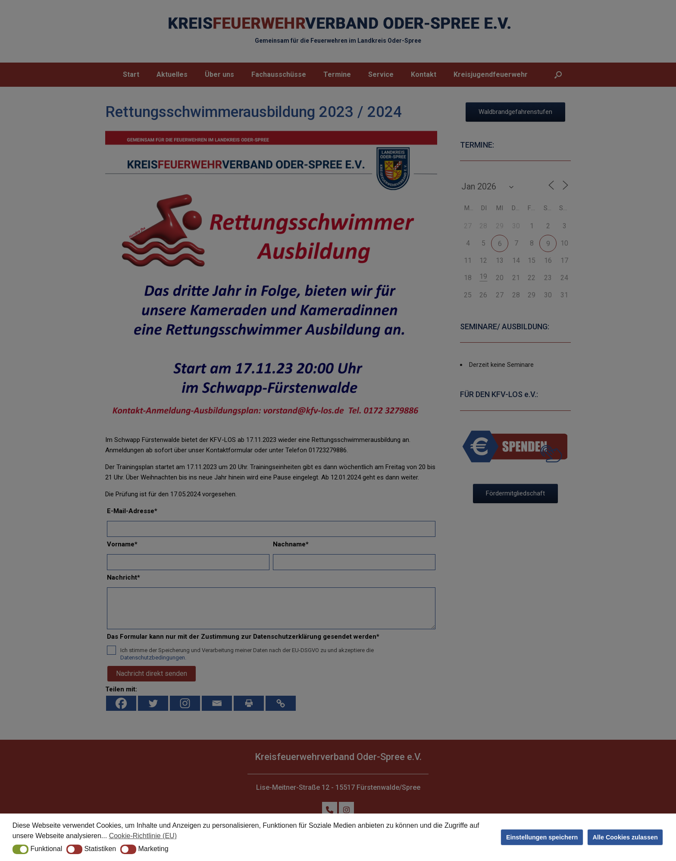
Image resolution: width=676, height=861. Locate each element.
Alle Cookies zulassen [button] (625, 837)
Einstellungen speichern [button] (542, 837)
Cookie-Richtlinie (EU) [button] (143, 835)
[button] (20, 849)
